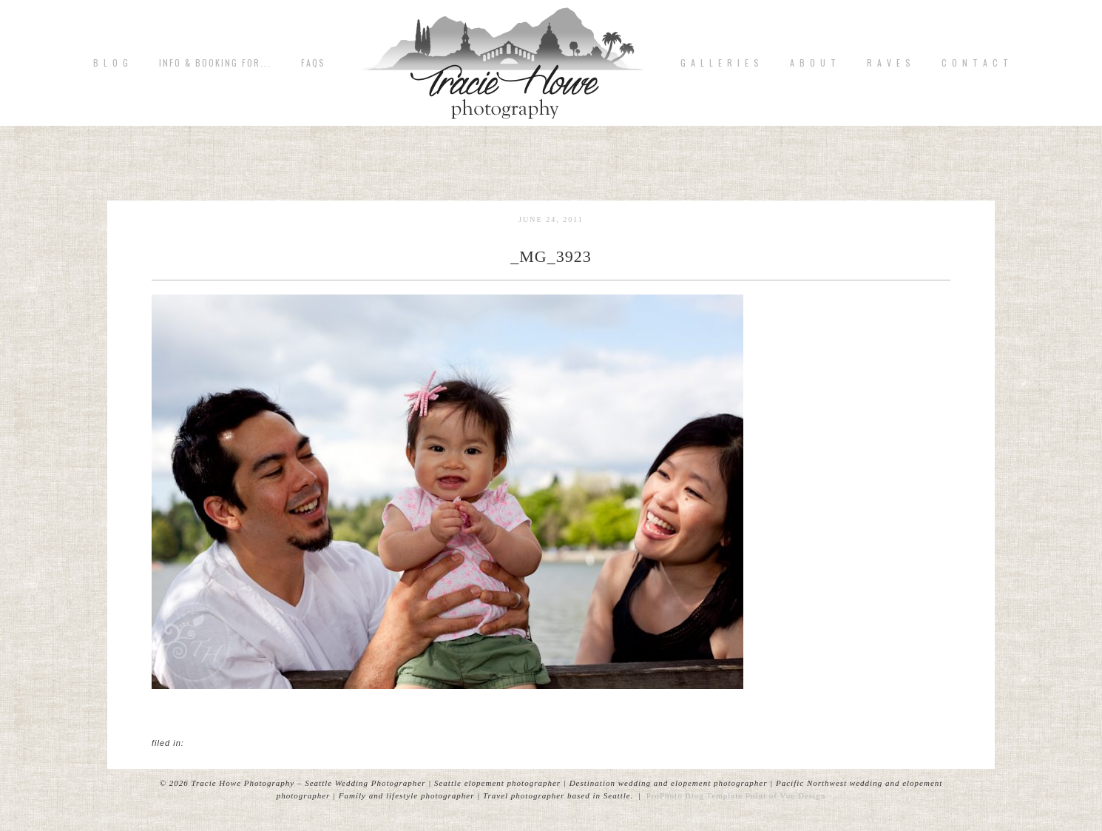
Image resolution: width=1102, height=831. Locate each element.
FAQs (313, 62)
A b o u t (813, 62)
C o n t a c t (976, 62)
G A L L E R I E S (720, 62)
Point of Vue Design (785, 795)
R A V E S (889, 62)
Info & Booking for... (215, 62)
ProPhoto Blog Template (694, 795)
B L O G (111, 62)
